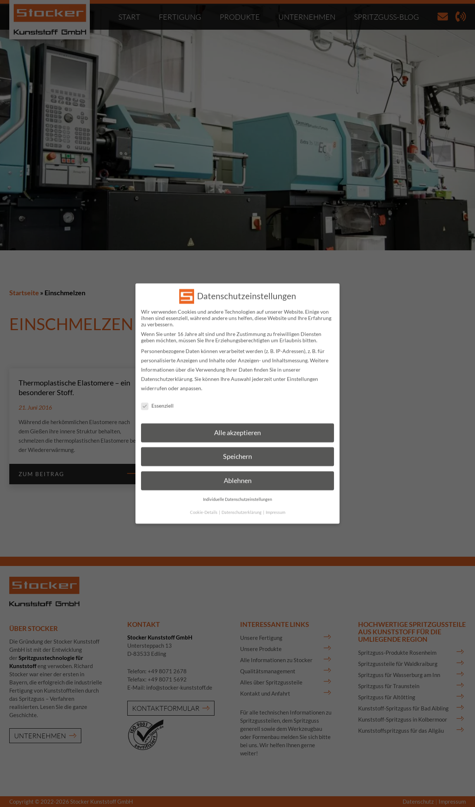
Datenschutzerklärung (166, 372)
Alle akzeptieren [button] (237, 426)
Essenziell (157, 399)
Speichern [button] (237, 450)
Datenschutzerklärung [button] (242, 505)
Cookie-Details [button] (204, 505)
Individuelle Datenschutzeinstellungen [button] (237, 492)
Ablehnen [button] (238, 474)
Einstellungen (302, 372)
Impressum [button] (275, 505)
